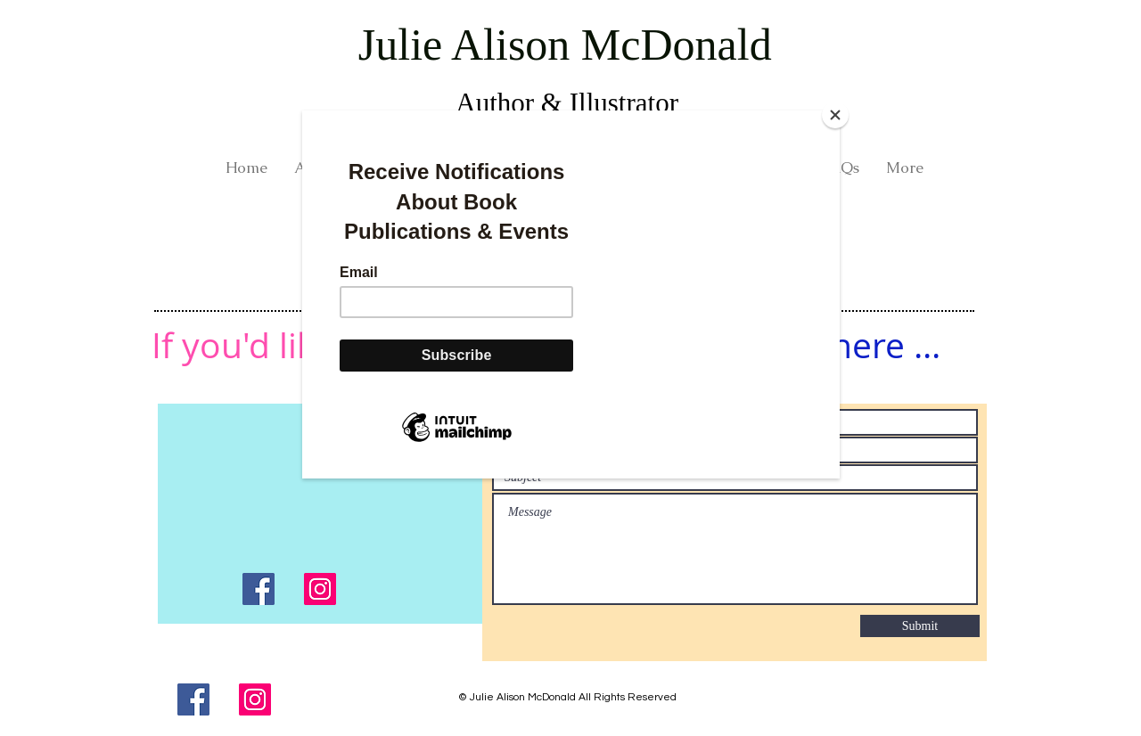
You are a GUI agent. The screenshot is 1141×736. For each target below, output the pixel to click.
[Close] (835, 115)
